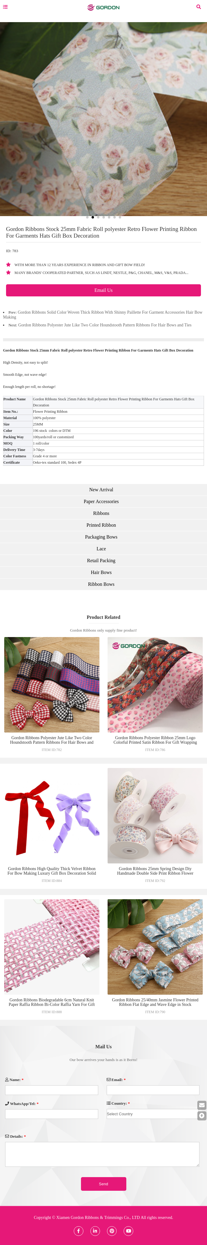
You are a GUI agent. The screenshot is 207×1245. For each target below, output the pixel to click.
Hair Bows (101, 572)
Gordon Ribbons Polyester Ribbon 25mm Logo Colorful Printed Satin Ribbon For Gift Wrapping (155, 740)
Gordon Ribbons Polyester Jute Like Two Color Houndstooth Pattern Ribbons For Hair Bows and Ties (105, 325)
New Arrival (101, 489)
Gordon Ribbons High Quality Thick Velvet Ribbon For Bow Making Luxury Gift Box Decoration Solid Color (52, 873)
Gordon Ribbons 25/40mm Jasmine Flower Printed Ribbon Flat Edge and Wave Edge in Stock (155, 1002)
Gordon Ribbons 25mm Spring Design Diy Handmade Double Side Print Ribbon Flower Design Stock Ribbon (155, 873)
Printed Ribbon (101, 525)
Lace (101, 548)
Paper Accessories (101, 501)
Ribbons (101, 513)
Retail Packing (101, 560)
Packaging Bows (101, 536)
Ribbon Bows (101, 584)
